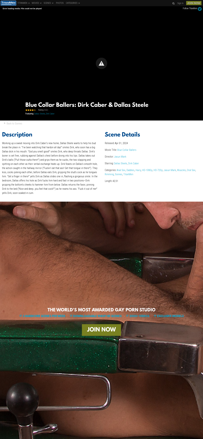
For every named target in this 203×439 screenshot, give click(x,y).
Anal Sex (121, 170)
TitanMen (128, 174)
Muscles (181, 170)
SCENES (49, 3)
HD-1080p (147, 170)
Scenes (118, 174)
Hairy (138, 170)
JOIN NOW (193, 3)
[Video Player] (101, 63)
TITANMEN (23, 3)
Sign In (180, 3)
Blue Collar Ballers (126, 149)
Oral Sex (191, 170)
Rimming (109, 174)
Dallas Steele (39, 113)
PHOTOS (60, 3)
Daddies (130, 170)
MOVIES (37, 3)
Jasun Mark (120, 156)
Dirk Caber (50, 113)
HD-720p (158, 170)
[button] (101, 63)
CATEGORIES (73, 3)
